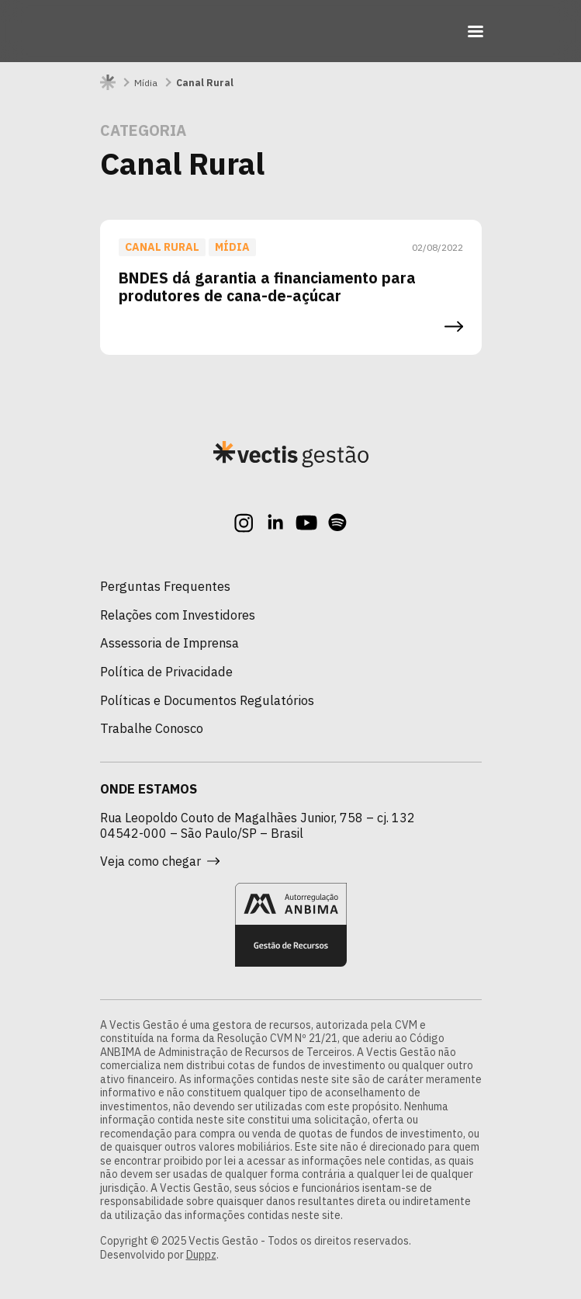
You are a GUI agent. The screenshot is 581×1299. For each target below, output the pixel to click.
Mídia (145, 83)
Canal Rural (162, 247)
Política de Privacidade (166, 671)
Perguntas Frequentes (165, 586)
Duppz (201, 1255)
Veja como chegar (160, 861)
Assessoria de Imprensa (169, 642)
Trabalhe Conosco (151, 728)
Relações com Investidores (177, 614)
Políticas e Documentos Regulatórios (207, 700)
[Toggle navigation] (475, 31)
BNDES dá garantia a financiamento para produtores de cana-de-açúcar (267, 286)
